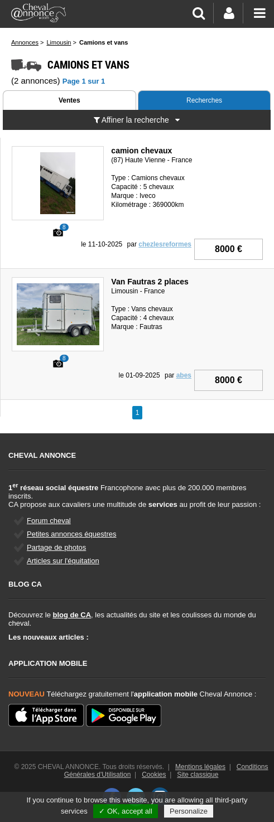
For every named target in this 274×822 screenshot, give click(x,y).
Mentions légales (200, 767)
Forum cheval (49, 520)
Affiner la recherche (137, 119)
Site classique (197, 775)
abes (183, 375)
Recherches (204, 100)
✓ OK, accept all (125, 811)
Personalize (189, 811)
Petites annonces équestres (71, 534)
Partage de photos (56, 547)
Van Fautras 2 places (150, 281)
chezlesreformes (164, 244)
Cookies (154, 775)
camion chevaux (141, 150)
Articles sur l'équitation (63, 561)
